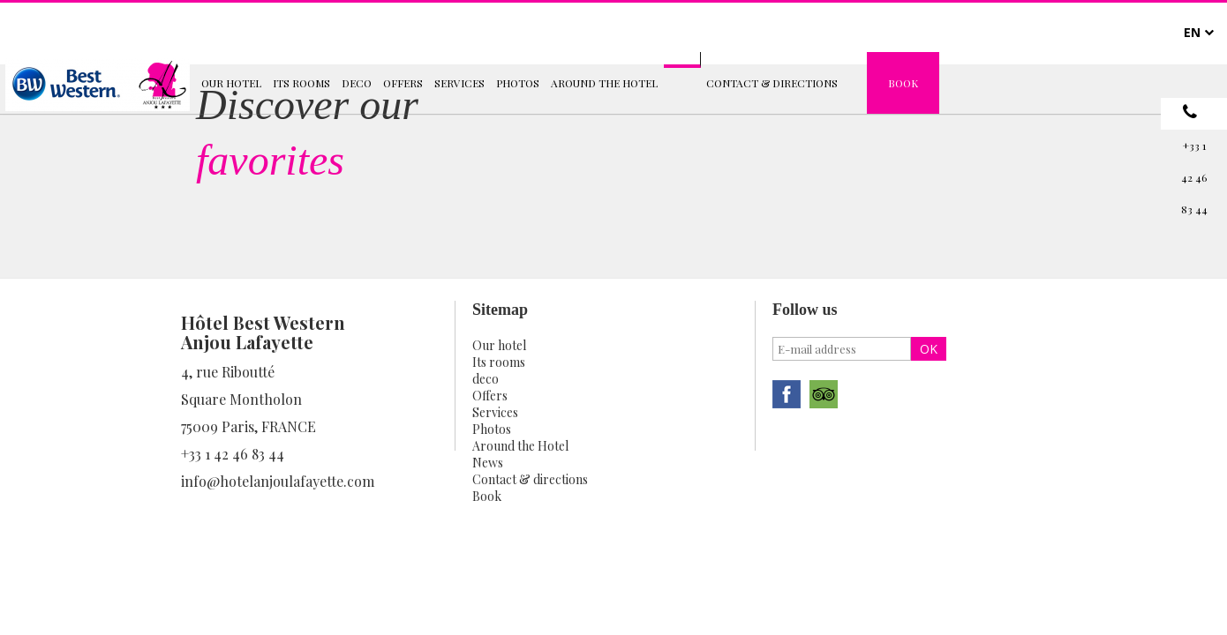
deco (485, 378)
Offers (490, 395)
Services (495, 412)
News (487, 462)
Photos (491, 429)
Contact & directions (530, 479)
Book (486, 496)
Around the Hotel (520, 445)
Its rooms (498, 362)
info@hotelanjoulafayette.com (277, 481)
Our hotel (499, 345)
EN (1192, 32)
